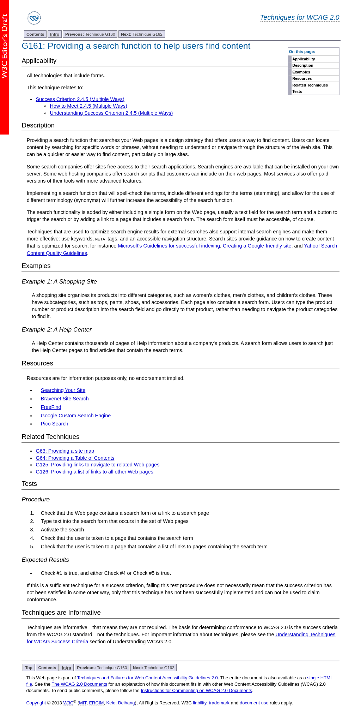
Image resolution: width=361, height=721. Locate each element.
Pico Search (54, 424)
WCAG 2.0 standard (69, 634)
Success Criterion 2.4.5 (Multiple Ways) (80, 99)
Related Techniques (310, 85)
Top (28, 667)
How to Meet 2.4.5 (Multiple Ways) (88, 106)
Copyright (36, 702)
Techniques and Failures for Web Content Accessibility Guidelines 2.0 (147, 677)
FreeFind (51, 407)
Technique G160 (90, 34)
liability (199, 702)
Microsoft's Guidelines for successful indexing (169, 246)
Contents (35, 34)
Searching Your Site (63, 390)
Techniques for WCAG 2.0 (299, 17)
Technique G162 (142, 34)
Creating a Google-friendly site (257, 246)
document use (254, 702)
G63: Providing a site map (65, 451)
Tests (297, 91)
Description (302, 65)
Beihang (126, 702)
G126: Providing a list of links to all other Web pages (94, 472)
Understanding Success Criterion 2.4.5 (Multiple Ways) (111, 113)
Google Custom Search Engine (76, 415)
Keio (111, 702)
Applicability (303, 59)
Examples (301, 72)
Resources (302, 78)
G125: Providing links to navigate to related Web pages (97, 464)
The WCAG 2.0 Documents (79, 684)
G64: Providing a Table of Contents (75, 458)
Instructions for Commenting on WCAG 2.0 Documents (196, 690)
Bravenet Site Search (65, 398)
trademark (219, 702)
